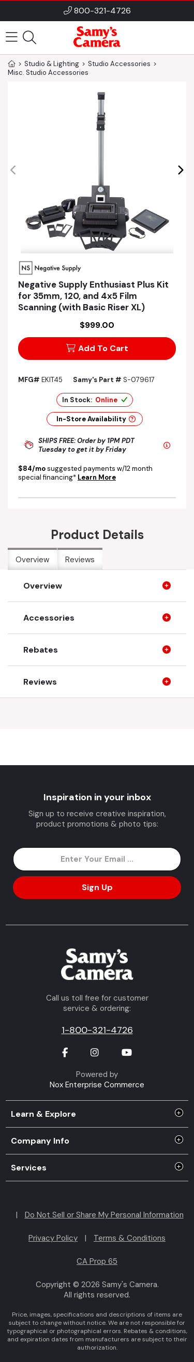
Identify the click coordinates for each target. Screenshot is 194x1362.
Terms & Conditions (130, 1238)
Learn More (97, 477)
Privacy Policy (53, 1238)
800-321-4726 (102, 10)
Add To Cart (97, 348)
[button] (180, 170)
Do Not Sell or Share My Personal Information (104, 1215)
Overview (32, 560)
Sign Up (97, 887)
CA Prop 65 (97, 1261)
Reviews (80, 560)
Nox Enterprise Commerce (97, 1085)
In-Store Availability (96, 419)
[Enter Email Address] (97, 859)
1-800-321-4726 (97, 1030)
